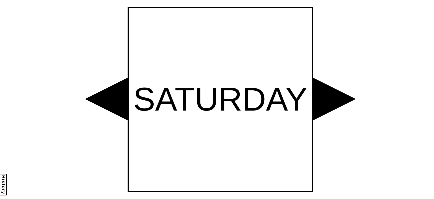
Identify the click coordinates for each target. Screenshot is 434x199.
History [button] (3, 184)
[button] (106, 99)
